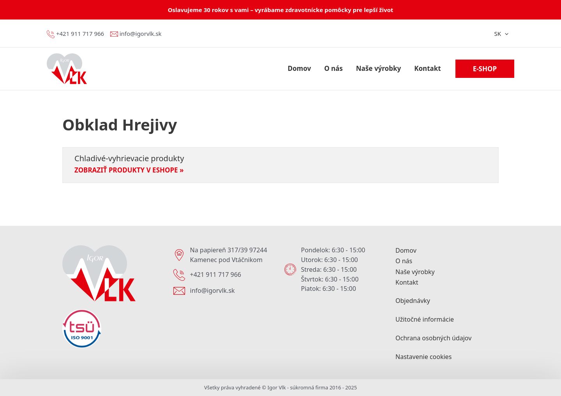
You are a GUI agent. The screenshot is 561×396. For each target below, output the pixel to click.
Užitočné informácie (424, 319)
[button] (484, 69)
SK (501, 33)
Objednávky (412, 300)
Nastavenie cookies (423, 356)
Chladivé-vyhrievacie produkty (129, 158)
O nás (403, 261)
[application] (504, 33)
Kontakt (406, 282)
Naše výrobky (415, 272)
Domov (405, 250)
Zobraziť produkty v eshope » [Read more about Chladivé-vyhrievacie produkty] (128, 169)
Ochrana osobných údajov (433, 338)
